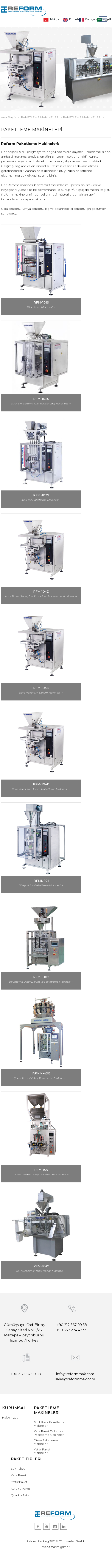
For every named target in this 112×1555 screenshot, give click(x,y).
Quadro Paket (21, 1495)
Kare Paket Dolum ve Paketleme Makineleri (49, 1433)
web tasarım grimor (56, 1547)
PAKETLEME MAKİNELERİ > (42, 117)
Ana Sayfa (9, 117)
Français (88, 19)
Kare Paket (18, 1475)
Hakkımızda (10, 1417)
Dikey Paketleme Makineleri (46, 1442)
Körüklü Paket (20, 1488)
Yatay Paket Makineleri (42, 1451)
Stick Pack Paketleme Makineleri (49, 1423)
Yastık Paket (19, 1482)
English (71, 19)
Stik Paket (18, 1468)
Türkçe (51, 19)
